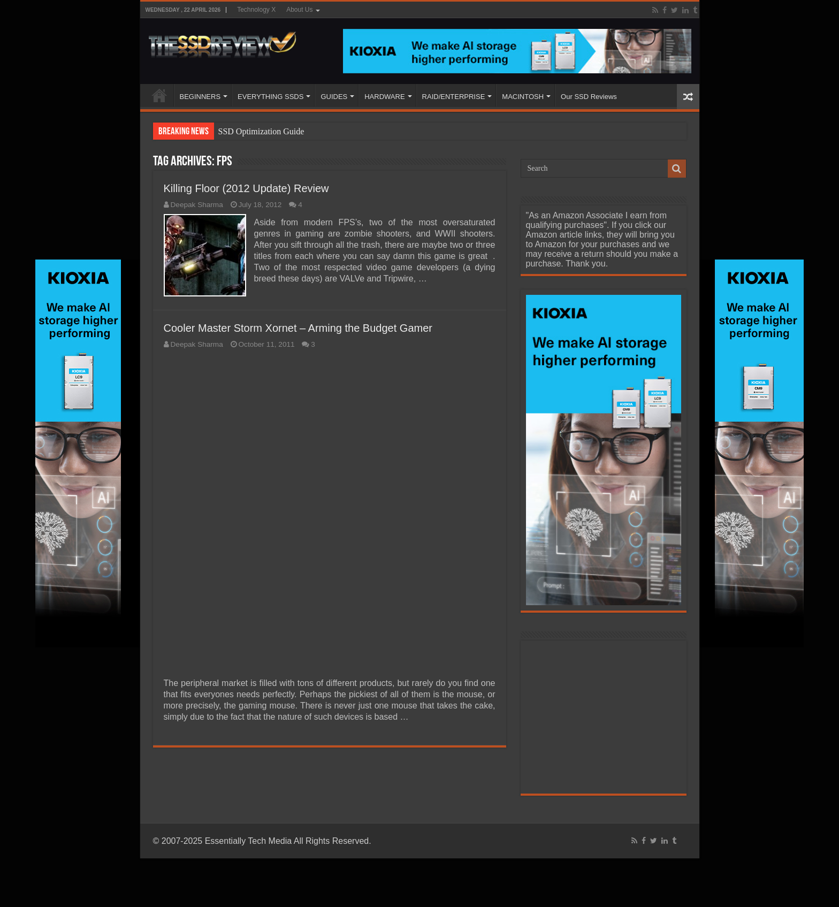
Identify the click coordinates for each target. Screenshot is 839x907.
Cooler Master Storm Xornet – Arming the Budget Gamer (298, 328)
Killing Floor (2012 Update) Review (246, 188)
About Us (299, 9)
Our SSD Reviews (589, 97)
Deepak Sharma (197, 205)
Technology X (256, 9)
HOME (159, 95)
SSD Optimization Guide (261, 131)
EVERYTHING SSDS (270, 97)
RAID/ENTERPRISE (453, 97)
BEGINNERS (200, 97)
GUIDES (334, 97)
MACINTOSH (523, 97)
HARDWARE (384, 97)
